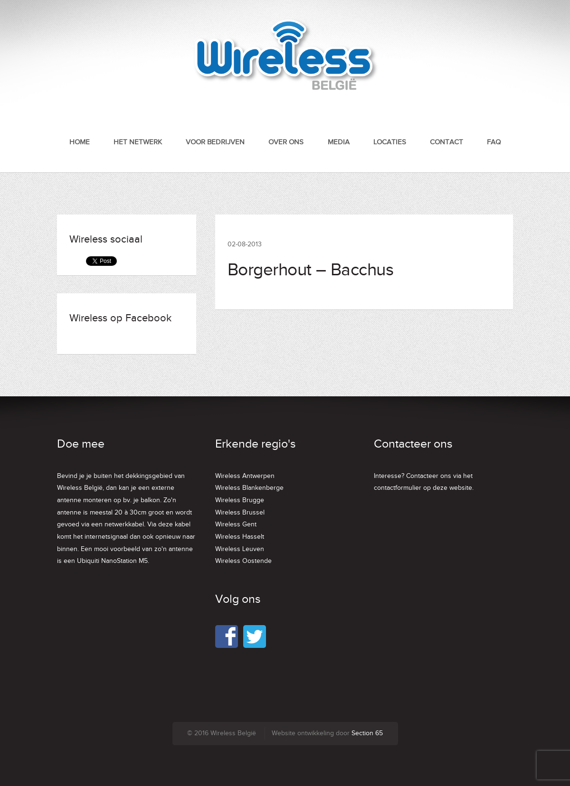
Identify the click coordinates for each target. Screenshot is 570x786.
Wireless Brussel (240, 512)
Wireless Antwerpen (245, 476)
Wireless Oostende (243, 561)
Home (79, 142)
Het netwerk (138, 142)
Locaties (389, 142)
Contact (446, 142)
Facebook (226, 636)
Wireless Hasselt (239, 537)
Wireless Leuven (239, 549)
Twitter (254, 636)
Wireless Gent (235, 524)
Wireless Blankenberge (249, 488)
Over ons (286, 142)
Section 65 (367, 733)
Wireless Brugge (239, 500)
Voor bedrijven (215, 142)
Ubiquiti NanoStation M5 (112, 561)
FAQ (494, 142)
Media (339, 142)
